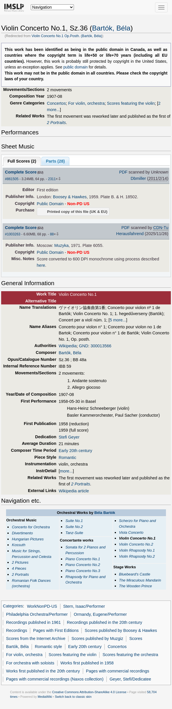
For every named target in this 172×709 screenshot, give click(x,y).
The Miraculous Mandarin (140, 580)
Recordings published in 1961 (33, 622)
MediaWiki (45, 696)
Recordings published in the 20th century (104, 622)
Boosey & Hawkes (70, 197)
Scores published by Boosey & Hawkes (121, 630)
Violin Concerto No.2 (136, 544)
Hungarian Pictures (27, 539)
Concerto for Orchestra (31, 527)
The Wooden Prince (135, 586)
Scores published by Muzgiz (97, 638)
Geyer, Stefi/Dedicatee (130, 679)
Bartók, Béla (111, 28)
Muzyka (61, 245)
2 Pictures (20, 562)
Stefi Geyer (69, 437)
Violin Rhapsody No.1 (137, 550)
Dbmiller (138, 178)
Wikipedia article (74, 491)
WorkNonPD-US (42, 606)
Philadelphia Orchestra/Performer (37, 614)
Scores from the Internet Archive (35, 638)
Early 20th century (75, 450)
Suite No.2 (74, 527)
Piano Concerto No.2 (82, 565)
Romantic (67, 457)
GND (83, 346)
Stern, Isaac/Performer (84, 606)
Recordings (16, 630)
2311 (52, 179)
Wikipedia (68, 346)
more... (66, 471)
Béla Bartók (104, 512)
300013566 (101, 346)
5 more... (118, 320)
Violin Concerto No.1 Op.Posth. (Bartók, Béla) (67, 36)
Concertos (56, 103)
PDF (123, 172)
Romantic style (48, 646)
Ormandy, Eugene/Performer (100, 614)
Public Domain (50, 203)
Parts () (55, 161)
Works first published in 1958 (87, 663)
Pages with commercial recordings (117, 671)
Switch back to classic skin (73, 696)
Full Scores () (21, 161)
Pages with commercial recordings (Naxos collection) (55, 679)
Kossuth (18, 545)
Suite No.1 (74, 521)
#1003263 (12, 234)
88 (52, 234)
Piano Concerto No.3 (82, 571)
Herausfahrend (130, 233)
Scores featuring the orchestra (130, 654)
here (41, 265)
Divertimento (22, 533)
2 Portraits (56, 122)
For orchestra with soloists (30, 663)
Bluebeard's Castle (134, 574)
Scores (135, 638)
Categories (13, 606)
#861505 (11, 179)
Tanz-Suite (74, 533)
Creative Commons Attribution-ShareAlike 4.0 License (89, 692)
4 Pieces (19, 568)
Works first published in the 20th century (43, 671)
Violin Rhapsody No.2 (137, 556)
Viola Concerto (131, 532)
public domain (75, 67)
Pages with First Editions (56, 630)
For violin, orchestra (86, 103)
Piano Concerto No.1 (82, 559)
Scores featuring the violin (131, 103)
